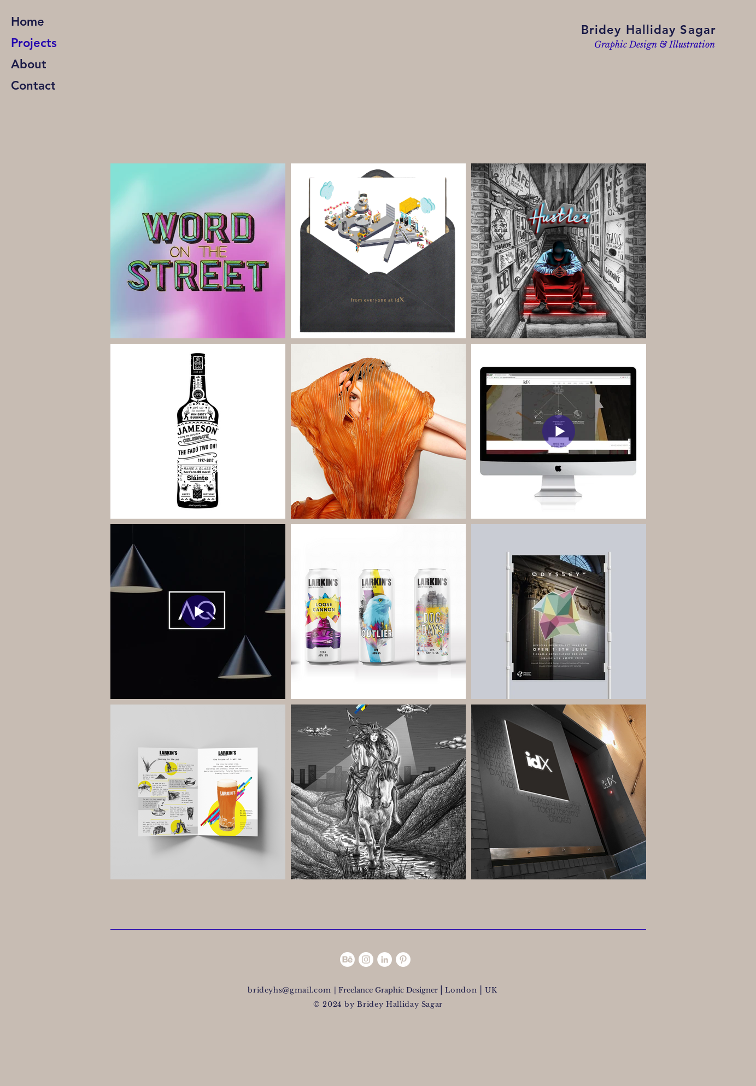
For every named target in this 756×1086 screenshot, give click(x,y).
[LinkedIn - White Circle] (384, 959)
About (28, 64)
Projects (34, 43)
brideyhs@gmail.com (290, 990)
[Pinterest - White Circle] (403, 959)
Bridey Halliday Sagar (648, 29)
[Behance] (347, 959)
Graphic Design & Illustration (654, 44)
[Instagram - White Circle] (366, 959)
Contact (33, 85)
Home (27, 21)
